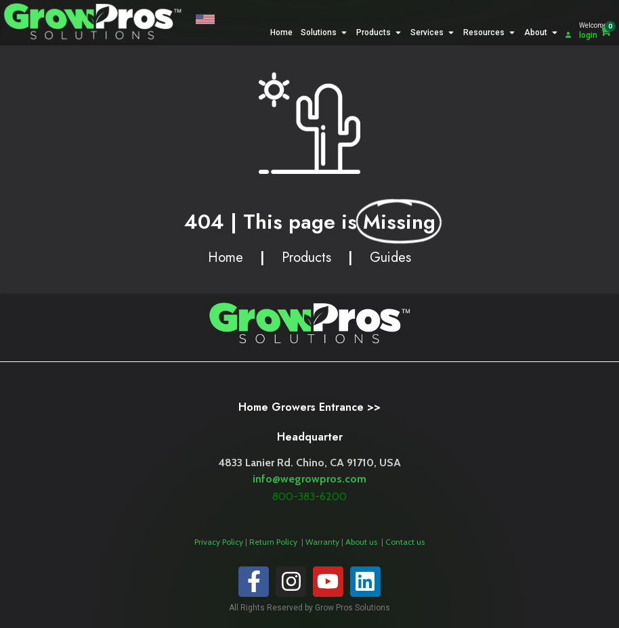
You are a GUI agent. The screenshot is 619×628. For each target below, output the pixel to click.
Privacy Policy (218, 542)
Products (306, 257)
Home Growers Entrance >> (309, 407)
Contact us (405, 542)
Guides (390, 257)
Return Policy (274, 542)
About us (362, 542)
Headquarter (310, 437)
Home (225, 257)
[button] (205, 21)
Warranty (323, 542)
